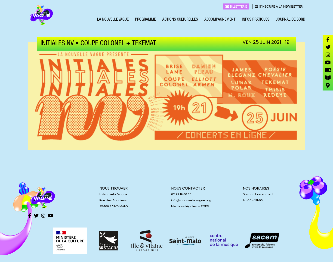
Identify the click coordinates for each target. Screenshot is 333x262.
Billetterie (236, 7)
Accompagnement (219, 20)
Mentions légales (184, 206)
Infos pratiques (255, 20)
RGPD (205, 206)
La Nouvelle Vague (113, 20)
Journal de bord (290, 20)
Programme (145, 20)
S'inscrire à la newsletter (279, 7)
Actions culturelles (180, 20)
